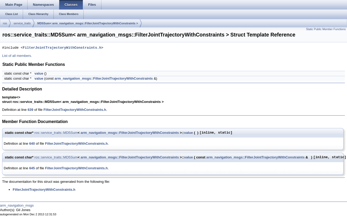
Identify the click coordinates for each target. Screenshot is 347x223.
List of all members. (17, 56)
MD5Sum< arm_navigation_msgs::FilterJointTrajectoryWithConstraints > (87, 23)
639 (30, 110)
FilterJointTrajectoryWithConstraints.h (62, 47)
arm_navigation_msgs (17, 205)
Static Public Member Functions (326, 29)
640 (32, 143)
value (38, 73)
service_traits (22, 23)
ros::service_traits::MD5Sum (56, 133)
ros (5, 23)
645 (32, 168)
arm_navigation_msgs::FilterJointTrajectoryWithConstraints (104, 78)
